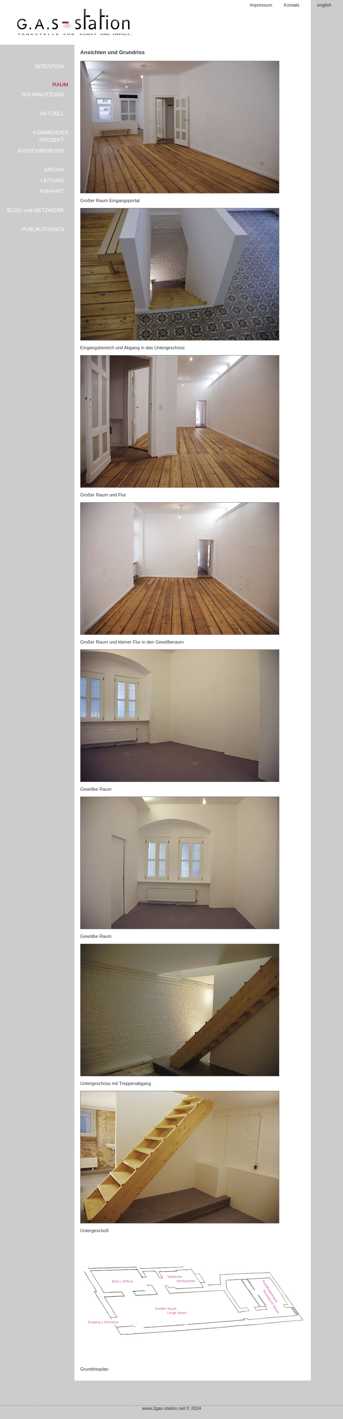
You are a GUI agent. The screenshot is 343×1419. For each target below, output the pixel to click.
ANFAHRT (51, 191)
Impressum (261, 4)
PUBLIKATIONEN (42, 229)
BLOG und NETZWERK (35, 210)
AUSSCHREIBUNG (40, 151)
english (324, 4)
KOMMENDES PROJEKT (50, 136)
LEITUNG (52, 180)
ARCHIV (54, 170)
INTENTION (49, 66)
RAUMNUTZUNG (43, 94)
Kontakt (291, 4)
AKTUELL (52, 113)
